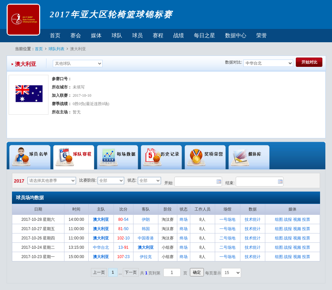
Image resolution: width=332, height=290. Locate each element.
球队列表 (56, 49)
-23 (123, 256)
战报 (288, 219)
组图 (279, 219)
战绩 (178, 35)
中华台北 (101, 247)
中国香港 (146, 238)
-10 (123, 238)
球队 (117, 35)
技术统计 (253, 219)
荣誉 (261, 35)
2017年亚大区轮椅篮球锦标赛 (111, 14)
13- (123, 247)
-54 (123, 219)
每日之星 (204, 35)
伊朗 (146, 219)
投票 (306, 219)
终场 (184, 219)
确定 (197, 272)
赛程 (158, 35)
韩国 (146, 228)
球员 (137, 35)
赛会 (75, 35)
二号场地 (227, 238)
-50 (123, 228)
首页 (55, 35)
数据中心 (235, 35)
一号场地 (227, 219)
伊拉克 (146, 256)
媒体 (96, 35)
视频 (297, 219)
